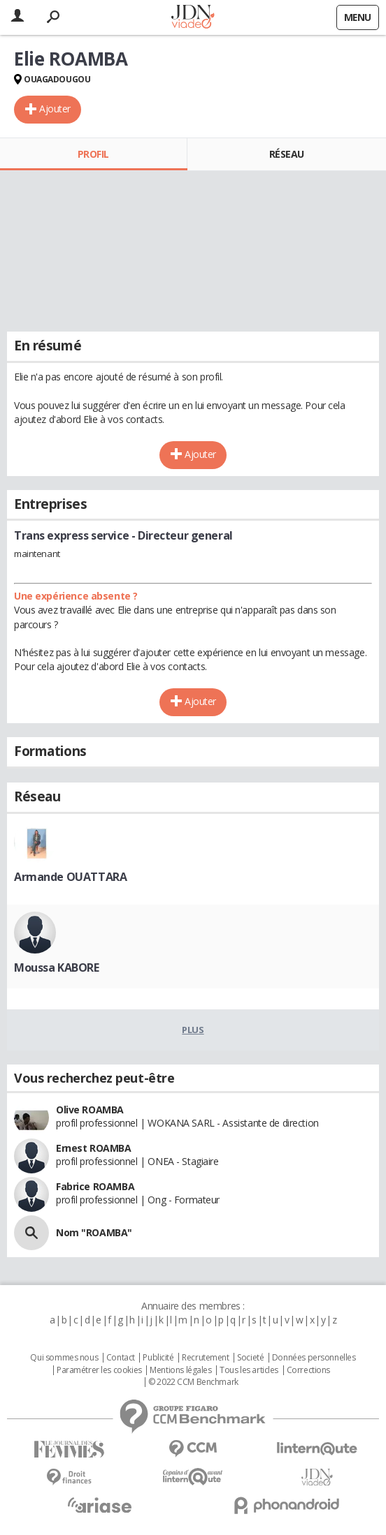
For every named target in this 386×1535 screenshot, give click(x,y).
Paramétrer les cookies (99, 1370)
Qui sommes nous (64, 1358)
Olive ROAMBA (90, 1109)
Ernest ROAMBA (93, 1148)
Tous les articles (249, 1370)
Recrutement (205, 1358)
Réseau (286, 154)
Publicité (158, 1358)
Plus (192, 1029)
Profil (93, 154)
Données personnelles (314, 1358)
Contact (120, 1358)
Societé (250, 1358)
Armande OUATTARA (70, 876)
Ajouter (55, 108)
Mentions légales (180, 1370)
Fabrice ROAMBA (95, 1186)
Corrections (308, 1370)
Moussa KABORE (56, 967)
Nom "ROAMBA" (94, 1232)
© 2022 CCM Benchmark (193, 1382)
